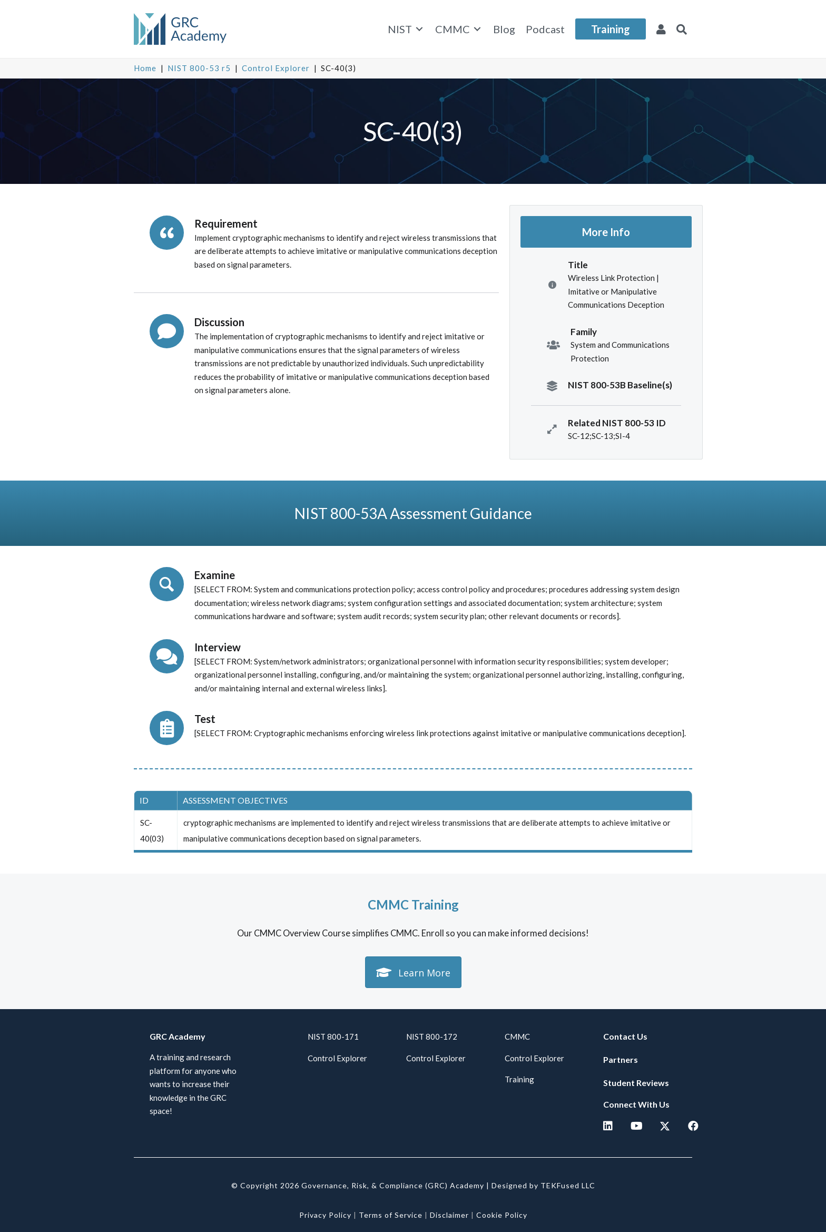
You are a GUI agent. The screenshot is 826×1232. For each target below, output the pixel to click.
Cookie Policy (501, 1214)
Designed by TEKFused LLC (543, 1185)
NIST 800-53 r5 (199, 68)
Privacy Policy (325, 1214)
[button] (681, 29)
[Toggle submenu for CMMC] (477, 29)
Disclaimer (449, 1214)
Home (145, 68)
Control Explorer (276, 68)
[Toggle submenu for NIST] (419, 29)
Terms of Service (390, 1214)
